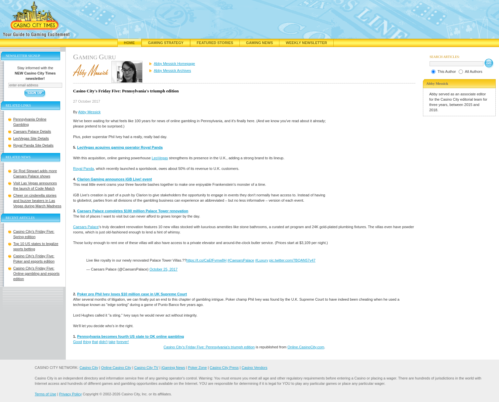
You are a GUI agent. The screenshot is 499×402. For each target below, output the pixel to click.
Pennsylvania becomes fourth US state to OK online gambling (130, 336)
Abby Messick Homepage (174, 64)
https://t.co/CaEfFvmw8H (206, 260)
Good (77, 342)
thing (87, 342)
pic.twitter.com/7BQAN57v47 (292, 260)
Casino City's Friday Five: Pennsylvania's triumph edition (209, 347)
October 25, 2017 (163, 269)
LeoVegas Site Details (31, 138)
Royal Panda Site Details (33, 145)
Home (129, 43)
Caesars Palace (86, 227)
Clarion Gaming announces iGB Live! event (114, 179)
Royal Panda (83, 169)
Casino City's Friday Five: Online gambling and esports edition (36, 273)
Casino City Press (224, 368)
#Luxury (261, 260)
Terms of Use (45, 394)
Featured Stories (215, 43)
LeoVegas (160, 158)
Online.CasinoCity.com (305, 347)
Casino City (88, 368)
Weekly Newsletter (306, 43)
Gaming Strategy (166, 43)
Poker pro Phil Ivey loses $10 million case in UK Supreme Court (132, 294)
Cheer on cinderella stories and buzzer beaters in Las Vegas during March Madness (37, 200)
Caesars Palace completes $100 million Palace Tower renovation (132, 211)
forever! (122, 342)
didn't (103, 342)
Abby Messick (89, 112)
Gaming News (259, 43)
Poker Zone (197, 368)
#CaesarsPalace (241, 260)
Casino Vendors (255, 368)
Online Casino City (116, 368)
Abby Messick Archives (172, 71)
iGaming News (173, 368)
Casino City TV (146, 368)
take (111, 342)
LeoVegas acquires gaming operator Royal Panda (120, 147)
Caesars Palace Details (32, 131)
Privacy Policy (70, 394)
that (95, 342)
